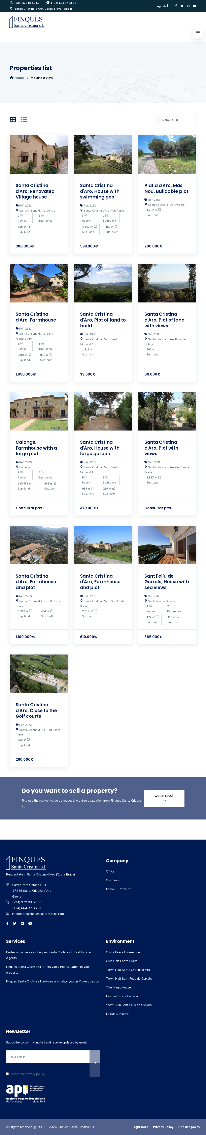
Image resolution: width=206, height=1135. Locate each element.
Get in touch (164, 797)
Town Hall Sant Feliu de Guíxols (129, 978)
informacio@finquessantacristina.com (38, 914)
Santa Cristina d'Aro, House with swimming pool (100, 191)
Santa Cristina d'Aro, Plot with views (161, 448)
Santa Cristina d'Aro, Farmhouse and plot (36, 582)
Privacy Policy (163, 1127)
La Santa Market (118, 1014)
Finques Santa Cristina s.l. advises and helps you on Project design (52, 981)
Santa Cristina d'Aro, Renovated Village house (35, 191)
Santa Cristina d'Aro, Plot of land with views (164, 320)
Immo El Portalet (118, 889)
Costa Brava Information (123, 952)
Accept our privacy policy (25, 1074)
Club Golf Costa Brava (121, 961)
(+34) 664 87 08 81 (61, 3)
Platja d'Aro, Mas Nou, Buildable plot (166, 188)
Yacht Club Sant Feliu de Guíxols (129, 1005)
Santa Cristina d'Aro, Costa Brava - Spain (40, 9)
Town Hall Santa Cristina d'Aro (128, 970)
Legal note (140, 1127)
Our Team (113, 880)
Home (16, 78)
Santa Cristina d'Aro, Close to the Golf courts (36, 710)
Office (110, 871)
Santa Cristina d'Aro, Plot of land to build (100, 320)
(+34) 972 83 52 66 (24, 3)
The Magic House (118, 987)
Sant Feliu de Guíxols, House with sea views (166, 582)
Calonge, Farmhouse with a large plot (36, 448)
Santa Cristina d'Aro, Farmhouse (36, 317)
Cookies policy (189, 1127)
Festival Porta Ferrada (122, 996)
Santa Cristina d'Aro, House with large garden (100, 448)
